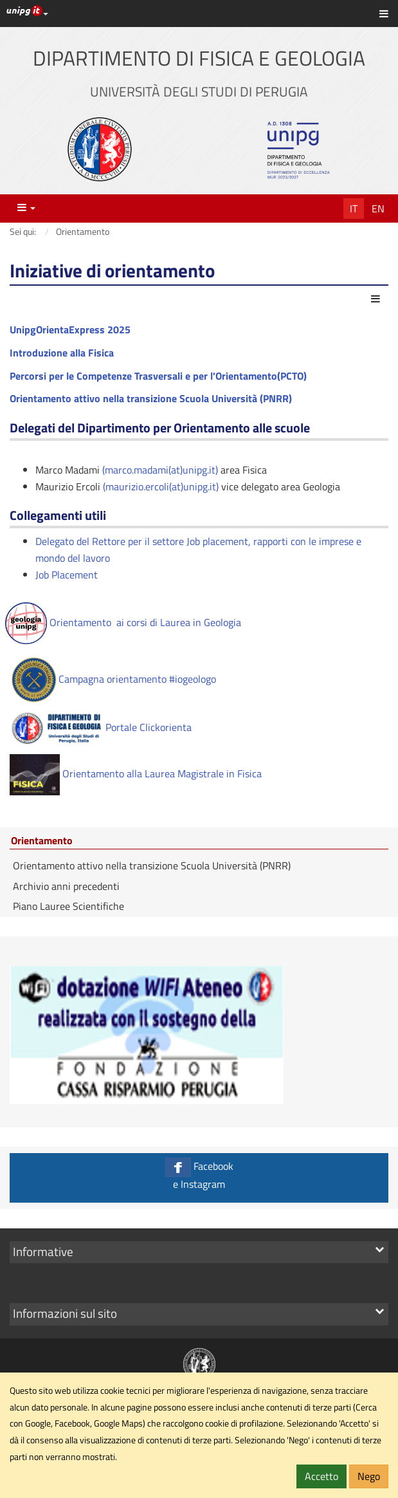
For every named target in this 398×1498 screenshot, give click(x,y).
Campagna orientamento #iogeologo (113, 679)
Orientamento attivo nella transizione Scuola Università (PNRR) (152, 865)
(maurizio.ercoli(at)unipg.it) (161, 486)
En (378, 208)
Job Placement (66, 574)
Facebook (199, 1175)
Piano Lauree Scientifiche (68, 906)
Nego (368, 1476)
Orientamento (42, 841)
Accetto (321, 1476)
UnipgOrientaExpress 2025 (70, 329)
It (353, 208)
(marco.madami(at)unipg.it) (160, 469)
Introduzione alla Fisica (62, 352)
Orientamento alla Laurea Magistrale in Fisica (162, 773)
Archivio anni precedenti (66, 886)
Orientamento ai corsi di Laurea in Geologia (123, 622)
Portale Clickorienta (101, 727)
